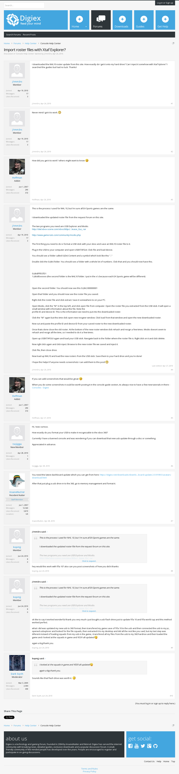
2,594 (26, 686)
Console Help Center (25, 53)
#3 (172, 199)
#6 (172, 466)
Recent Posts (29, 34)
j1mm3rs (48, 53)
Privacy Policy (89, 770)
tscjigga (17, 444)
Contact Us (149, 760)
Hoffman (17, 177)
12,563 (25, 508)
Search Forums (13, 34)
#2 (172, 151)
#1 (172, 103)
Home (166, 760)
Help (159, 760)
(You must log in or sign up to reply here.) (155, 703)
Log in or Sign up (165, 2)
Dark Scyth (17, 674)
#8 (172, 571)
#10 (171, 696)
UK (27, 514)
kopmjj (17, 547)
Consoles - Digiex (40, 387)
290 (26, 189)
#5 (172, 418)
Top (173, 760)
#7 (172, 521)
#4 (172, 370)
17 (27, 93)
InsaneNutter (17, 492)
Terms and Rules (89, 767)
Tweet (7, 717)
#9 (172, 648)
